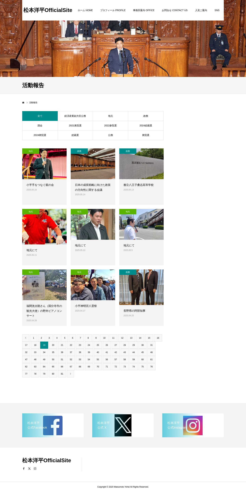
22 (71, 345)
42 (116, 352)
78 (35, 374)
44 (133, 352)
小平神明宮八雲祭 (86, 305)
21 (62, 345)
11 (113, 338)
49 (44, 359)
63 (35, 366)
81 (62, 374)
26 (107, 345)
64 (44, 366)
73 (125, 366)
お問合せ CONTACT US (175, 10)
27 (116, 345)
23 (80, 345)
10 (104, 338)
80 (53, 374)
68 (80, 366)
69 (89, 366)
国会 (40, 125)
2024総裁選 (146, 125)
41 (107, 352)
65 (53, 366)
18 (35, 345)
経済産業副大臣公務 (75, 116)
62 (26, 366)
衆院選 (145, 135)
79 (44, 374)
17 (26, 345)
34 (44, 352)
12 (122, 338)
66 (62, 366)
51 (62, 359)
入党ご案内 (201, 10)
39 (89, 352)
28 (125, 345)
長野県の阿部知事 (134, 310)
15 (149, 338)
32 (26, 352)
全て (40, 116)
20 (53, 345)
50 (53, 359)
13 (131, 338)
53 (80, 359)
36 (62, 352)
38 (80, 352)
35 (53, 352)
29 (133, 345)
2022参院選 (110, 125)
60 (142, 359)
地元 (110, 116)
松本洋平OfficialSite (47, 10)
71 (107, 366)
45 (142, 352)
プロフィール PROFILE (113, 10)
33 (35, 352)
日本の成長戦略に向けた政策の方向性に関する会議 (93, 187)
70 (98, 366)
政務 (145, 116)
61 (151, 359)
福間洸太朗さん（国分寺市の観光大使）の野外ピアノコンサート (44, 310)
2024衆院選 (40, 135)
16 (158, 338)
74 (133, 366)
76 (151, 366)
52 (71, 359)
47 (26, 359)
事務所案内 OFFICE (143, 10)
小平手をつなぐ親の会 (40, 184)
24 (89, 345)
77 (26, 374)
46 (151, 352)
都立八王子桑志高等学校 (139, 184)
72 (116, 366)
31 (151, 345)
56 (107, 359)
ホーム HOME (85, 10)
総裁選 (75, 135)
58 (125, 359)
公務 (110, 135)
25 (98, 345)
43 (125, 352)
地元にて (31, 250)
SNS (217, 10)
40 (98, 352)
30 (142, 345)
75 (142, 366)
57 (116, 359)
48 (35, 359)
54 (89, 359)
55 (98, 359)
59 (133, 359)
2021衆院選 (75, 125)
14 (140, 338)
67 (71, 366)
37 (71, 352)
